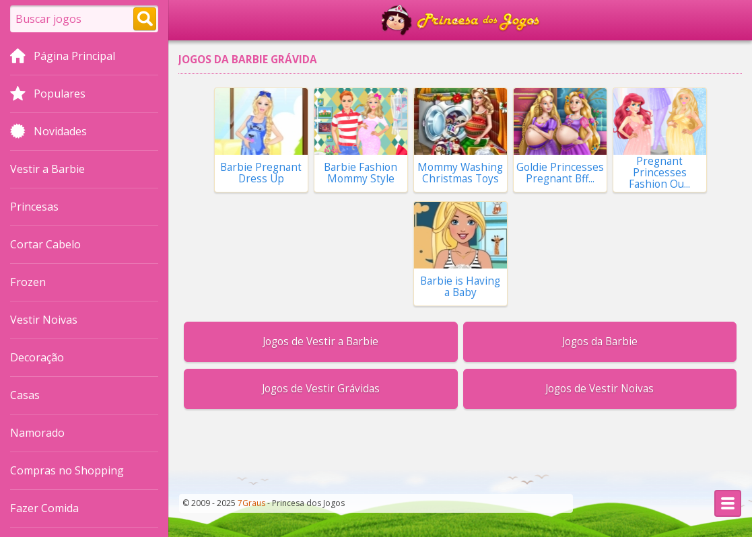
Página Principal (62, 57)
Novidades (48, 132)
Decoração (37, 357)
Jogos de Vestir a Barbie (320, 341)
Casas (25, 395)
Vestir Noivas (43, 319)
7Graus (251, 503)
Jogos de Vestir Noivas (599, 389)
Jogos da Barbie (600, 341)
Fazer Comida (44, 508)
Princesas (34, 206)
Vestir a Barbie (47, 169)
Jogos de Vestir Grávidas (321, 389)
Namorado (37, 432)
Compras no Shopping (67, 470)
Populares (48, 95)
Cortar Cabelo (45, 244)
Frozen (28, 282)
